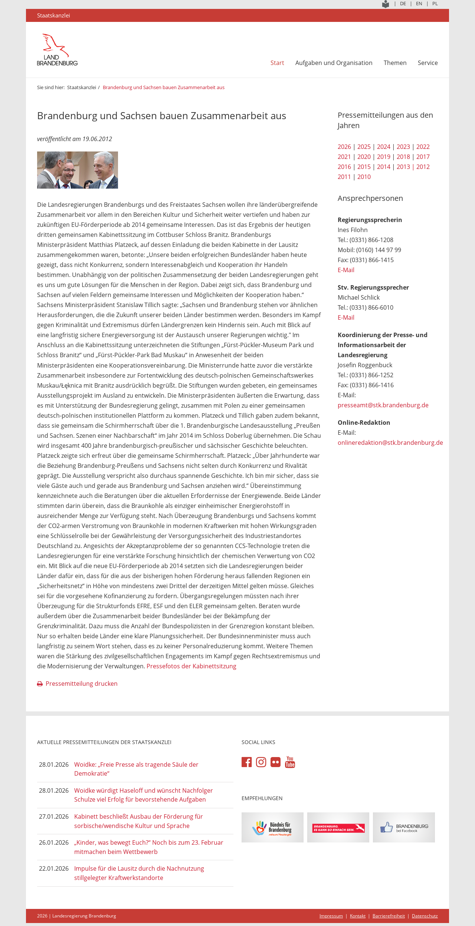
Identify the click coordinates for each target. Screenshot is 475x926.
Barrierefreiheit (389, 916)
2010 (364, 177)
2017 (423, 157)
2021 (344, 157)
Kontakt (358, 916)
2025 (364, 147)
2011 (344, 177)
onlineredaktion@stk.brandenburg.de (390, 442)
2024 (383, 147)
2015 (364, 167)
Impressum (331, 916)
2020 (364, 157)
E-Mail (346, 270)
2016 (344, 167)
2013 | (406, 167)
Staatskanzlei (81, 87)
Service (428, 63)
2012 (423, 167)
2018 (403, 157)
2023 (403, 147)
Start (277, 63)
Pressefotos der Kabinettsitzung (191, 666)
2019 (383, 157)
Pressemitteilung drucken (82, 684)
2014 (383, 167)
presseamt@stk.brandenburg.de (383, 405)
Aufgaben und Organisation (334, 63)
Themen (395, 63)
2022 (423, 147)
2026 (344, 147)
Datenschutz (425, 916)
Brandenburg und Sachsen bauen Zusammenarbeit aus (164, 87)
